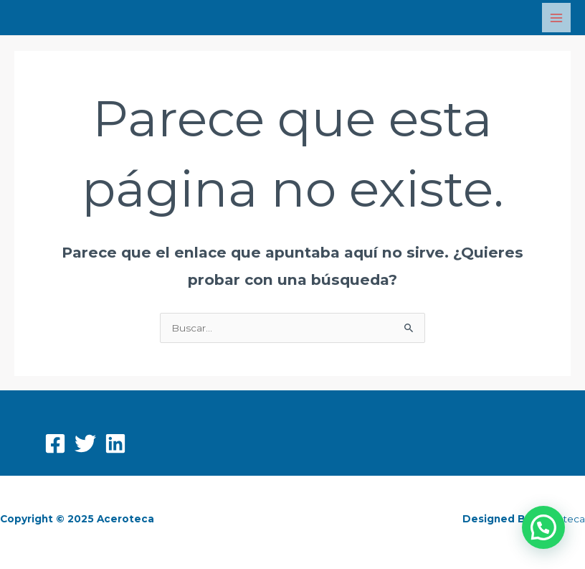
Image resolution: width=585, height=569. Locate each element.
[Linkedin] (115, 443)
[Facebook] (55, 443)
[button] (543, 527)
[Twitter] (85, 443)
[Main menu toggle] (556, 17)
